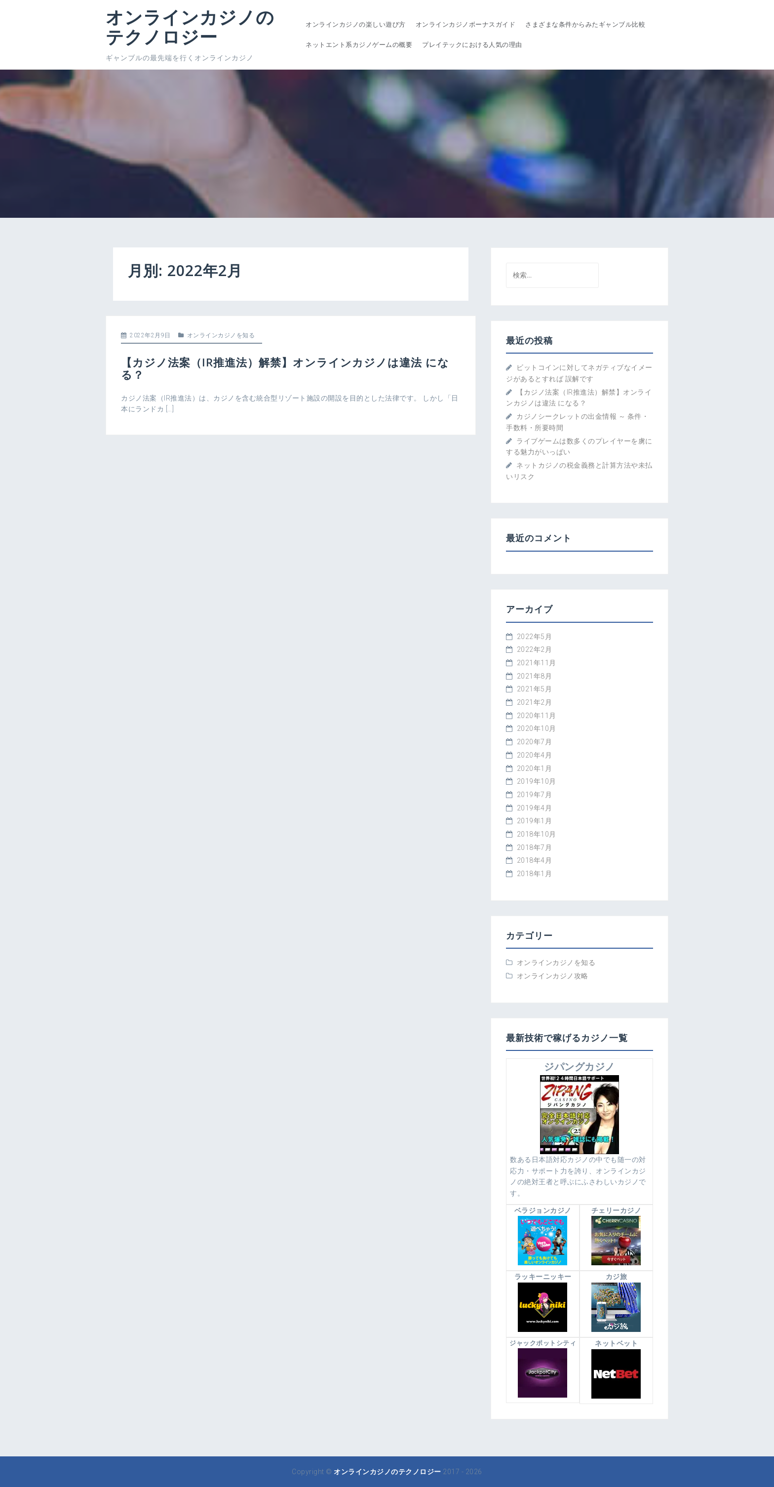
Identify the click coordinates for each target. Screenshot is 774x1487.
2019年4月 (534, 808)
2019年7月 (534, 795)
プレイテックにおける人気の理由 (472, 44)
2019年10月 (536, 781)
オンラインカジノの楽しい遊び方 (356, 24)
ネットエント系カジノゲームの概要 (359, 44)
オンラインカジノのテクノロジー (190, 27)
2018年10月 (536, 834)
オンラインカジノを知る (221, 335)
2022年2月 (534, 649)
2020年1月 (534, 768)
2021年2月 (534, 702)
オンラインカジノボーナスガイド (466, 24)
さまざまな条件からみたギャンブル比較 (585, 24)
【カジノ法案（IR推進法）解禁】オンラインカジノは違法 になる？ (285, 368)
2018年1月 (534, 874)
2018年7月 (534, 847)
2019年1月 (534, 821)
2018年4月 (534, 860)
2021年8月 (534, 676)
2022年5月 (534, 637)
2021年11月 (536, 663)
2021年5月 (534, 689)
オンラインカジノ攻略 (552, 976)
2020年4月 (534, 755)
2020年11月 (536, 716)
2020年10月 (536, 728)
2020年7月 (534, 742)
